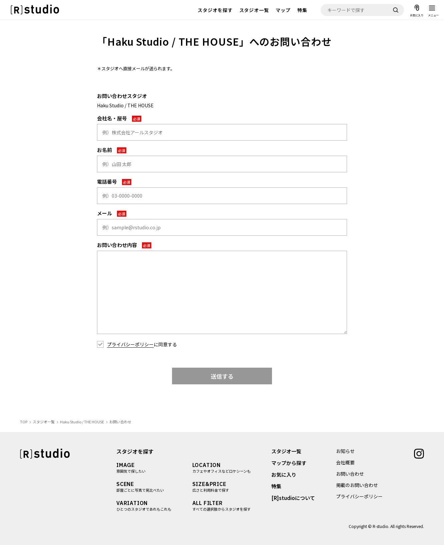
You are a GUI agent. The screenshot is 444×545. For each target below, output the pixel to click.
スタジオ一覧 (254, 10)
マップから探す (288, 462)
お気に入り (283, 474)
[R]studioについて (293, 497)
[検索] (395, 10)
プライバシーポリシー (130, 344)
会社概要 (345, 462)
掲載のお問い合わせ (357, 485)
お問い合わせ (350, 473)
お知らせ (345, 451)
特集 (302, 10)
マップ (283, 10)
